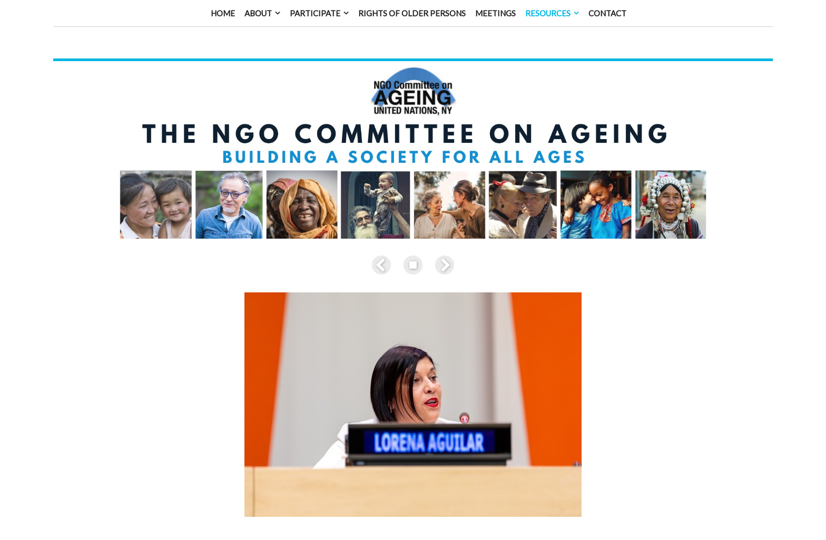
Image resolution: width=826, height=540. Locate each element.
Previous (383, 254)
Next (442, 254)
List (413, 254)
